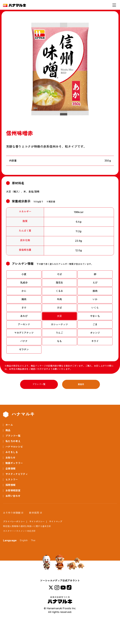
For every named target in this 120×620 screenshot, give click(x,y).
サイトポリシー (37, 521)
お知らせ (10, 457)
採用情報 (10, 485)
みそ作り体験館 (11, 512)
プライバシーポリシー (14, 521)
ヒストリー (11, 479)
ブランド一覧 (39, 384)
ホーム (9, 424)
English (24, 540)
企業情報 (10, 468)
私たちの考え (12, 441)
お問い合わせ (12, 496)
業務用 (81, 384)
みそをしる (11, 452)
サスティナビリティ (16, 474)
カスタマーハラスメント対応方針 (19, 531)
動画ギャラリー (14, 463)
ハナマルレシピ (14, 446)
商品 (8, 430)
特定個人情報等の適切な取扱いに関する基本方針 (27, 526)
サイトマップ (55, 521)
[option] (60, 69)
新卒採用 (34, 512)
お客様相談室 (12, 490)
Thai (33, 540)
